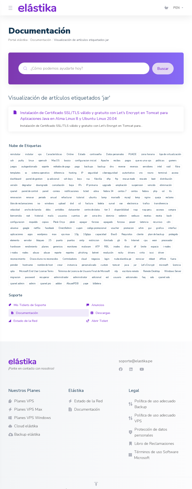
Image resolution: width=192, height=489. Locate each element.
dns (112, 166)
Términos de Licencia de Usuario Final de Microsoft (84, 271)
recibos (116, 160)
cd (79, 203)
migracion (15, 277)
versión (14, 185)
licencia (177, 264)
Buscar (162, 68)
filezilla (98, 178)
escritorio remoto (130, 271)
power (132, 221)
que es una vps (143, 160)
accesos (160, 209)
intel (159, 166)
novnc (150, 172)
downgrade (42, 185)
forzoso (95, 221)
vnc (141, 172)
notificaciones (71, 191)
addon (58, 283)
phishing (83, 252)
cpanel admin (17, 283)
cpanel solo (164, 277)
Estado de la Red (80, 313)
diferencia (59, 172)
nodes (25, 252)
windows (49, 203)
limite (143, 246)
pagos (128, 160)
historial (39, 215)
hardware (15, 246)
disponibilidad (121, 209)
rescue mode (129, 178)
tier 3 (107, 209)
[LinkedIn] (130, 361)
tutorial (80, 197)
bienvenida (16, 215)
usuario (117, 277)
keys (79, 178)
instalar (29, 154)
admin (32, 283)
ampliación (121, 185)
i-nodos (14, 252)
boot (153, 178)
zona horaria (148, 154)
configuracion (17, 221)
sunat (112, 203)
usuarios (62, 215)
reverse (121, 166)
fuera (173, 258)
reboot (152, 258)
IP (82, 172)
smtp (81, 240)
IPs (80, 185)
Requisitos (127, 234)
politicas (160, 160)
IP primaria (92, 185)
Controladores (70, 258)
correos (56, 191)
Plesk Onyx (59, 221)
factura (89, 203)
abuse (47, 252)
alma (96, 191)
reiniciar (140, 258)
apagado (108, 221)
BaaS (114, 234)
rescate (143, 178)
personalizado (89, 264)
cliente (140, 234)
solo (152, 277)
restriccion (94, 240)
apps (30, 234)
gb (118, 240)
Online (70, 154)
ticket (86, 191)
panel (45, 191)
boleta (101, 203)
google (26, 227)
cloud (84, 258)
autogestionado (29, 166)
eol (107, 277)
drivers (131, 252)
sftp (108, 178)
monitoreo (72, 246)
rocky (120, 252)
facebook (49, 227)
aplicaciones (16, 234)
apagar (83, 221)
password (30, 277)
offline (162, 258)
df (135, 246)
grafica (160, 227)
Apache (105, 160)
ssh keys (68, 178)
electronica (132, 203)
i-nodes (167, 246)
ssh (12, 160)
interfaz (172, 227)
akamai (14, 227)
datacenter (74, 209)
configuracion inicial (85, 160)
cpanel (13, 191)
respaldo (33, 221)
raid (168, 166)
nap (135, 209)
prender (14, 264)
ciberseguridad (110, 172)
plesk (72, 221)
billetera (97, 283)
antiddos (59, 209)
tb (125, 240)
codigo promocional (96, 227)
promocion (129, 227)
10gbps (87, 234)
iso (38, 203)
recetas (147, 215)
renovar (30, 197)
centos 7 (122, 191)
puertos (71, 240)
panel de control (30, 191)
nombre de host (45, 264)
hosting (73, 172)
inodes (116, 246)
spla (12, 271)
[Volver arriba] (96, 475)
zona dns (97, 215)
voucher (115, 227)
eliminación (166, 185)
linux (31, 160)
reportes (70, 252)
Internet (135, 240)
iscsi (151, 252)
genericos (58, 246)
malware (86, 246)
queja (158, 197)
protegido (173, 234)
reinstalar (15, 154)
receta (159, 215)
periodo (42, 197)
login (106, 258)
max (54, 234)
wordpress (42, 234)
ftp (116, 178)
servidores (148, 166)
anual (53, 197)
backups (88, 166)
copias (45, 221)
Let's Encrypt (147, 264)
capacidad (100, 234)
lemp (137, 197)
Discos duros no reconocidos (44, 258)
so (26, 172)
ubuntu (93, 197)
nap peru (147, 209)
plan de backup (156, 234)
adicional (96, 277)
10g (76, 234)
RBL (106, 246)
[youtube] (141, 361)
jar (135, 264)
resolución (108, 252)
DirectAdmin (65, 227)
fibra (177, 166)
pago (77, 166)
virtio (142, 252)
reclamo (169, 197)
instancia (72, 264)
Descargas (19, 313)
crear (60, 264)
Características (54, 154)
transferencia (161, 203)
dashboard (15, 178)
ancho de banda (32, 209)
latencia (144, 221)
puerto (59, 240)
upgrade (106, 185)
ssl (163, 191)
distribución (166, 178)
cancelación (58, 185)
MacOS (55, 160)
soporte (45, 166)
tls (170, 191)
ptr (85, 215)
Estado (81, 154)
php (155, 191)
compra (172, 209)
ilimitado (108, 240)
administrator (80, 277)
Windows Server (172, 271)
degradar (26, 185)
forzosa (121, 221)
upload (61, 203)
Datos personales (115, 154)
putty (21, 160)
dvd (72, 203)
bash (169, 215)
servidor (28, 240)
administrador (61, 277)
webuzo (135, 215)
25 (50, 240)
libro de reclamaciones (21, 203)
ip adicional (53, 178)
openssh (43, 160)
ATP (97, 246)
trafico (146, 203)
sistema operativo (40, 172)
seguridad (93, 172)
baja (71, 185)
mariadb (115, 197)
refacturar (66, 197)
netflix (37, 227)
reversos (134, 166)
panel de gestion (34, 178)
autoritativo (128, 172)
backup (101, 166)
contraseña (96, 154)
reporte (57, 252)
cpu (146, 240)
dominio (110, 215)
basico (67, 160)
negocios (95, 258)
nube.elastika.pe (122, 258)
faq (144, 277)
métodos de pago (61, 166)
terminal (162, 172)
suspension (137, 185)
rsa (88, 178)
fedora (145, 191)
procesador (167, 240)
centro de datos (92, 209)
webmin (123, 215)
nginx (147, 197)
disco (126, 246)
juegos (13, 166)
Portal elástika (18, 40)
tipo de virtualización (170, 154)
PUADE (132, 154)
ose (121, 203)
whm (141, 227)
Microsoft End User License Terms (36, 271)
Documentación (40, 40)
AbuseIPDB (73, 283)
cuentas (76, 215)
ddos (48, 209)
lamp (104, 197)
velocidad (15, 209)
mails (50, 215)
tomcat (116, 264)
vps (39, 154)
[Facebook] (120, 361)
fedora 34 (108, 191)
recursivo (157, 221)
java (126, 264)
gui (150, 227)
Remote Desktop (151, 271)
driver (161, 252)
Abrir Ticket (132, 313)
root (28, 215)
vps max (65, 234)
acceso (175, 172)
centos (134, 191)
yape (85, 283)
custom (104, 264)
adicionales (131, 277)
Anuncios (74, 305)
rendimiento (31, 246)
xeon (154, 240)
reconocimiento (17, 258)
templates (15, 172)
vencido (151, 185)
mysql (127, 197)
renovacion (15, 197)
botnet (95, 252)
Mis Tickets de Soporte (28, 305)
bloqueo (40, 240)
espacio (154, 246)
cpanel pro (45, 283)
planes (45, 246)
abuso (36, 252)
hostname (28, 264)
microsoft (163, 264)
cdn (169, 221)
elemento (14, 240)
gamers (172, 160)
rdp (116, 271)
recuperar (44, 277)
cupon (79, 227)
